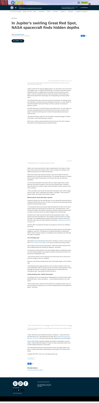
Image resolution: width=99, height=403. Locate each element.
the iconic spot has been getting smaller (40, 244)
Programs (41, 13)
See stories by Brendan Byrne (35, 371)
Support (55, 13)
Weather (70, 13)
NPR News (14, 19)
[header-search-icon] (79, 3)
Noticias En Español (16, 13)
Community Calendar (81, 13)
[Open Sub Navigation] (36, 13)
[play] (12, 9)
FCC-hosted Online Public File (43, 383)
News (34, 13)
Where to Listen (27, 13)
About (48, 13)
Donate (85, 3)
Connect (63, 13)
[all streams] (84, 9)
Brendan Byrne (20, 36)
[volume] (16, 9)
